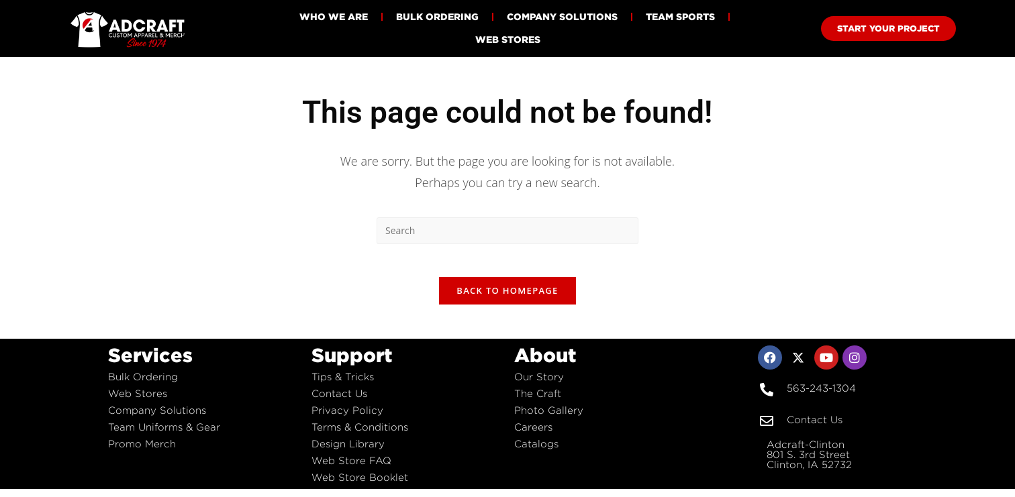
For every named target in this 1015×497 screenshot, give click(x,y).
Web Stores (507, 39)
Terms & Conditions (359, 435)
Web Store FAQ (351, 468)
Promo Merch (142, 452)
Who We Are (333, 16)
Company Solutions (562, 16)
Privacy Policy (347, 418)
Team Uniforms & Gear (164, 435)
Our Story (539, 385)
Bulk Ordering (437, 16)
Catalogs (536, 452)
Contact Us (339, 401)
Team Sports (680, 16)
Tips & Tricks (342, 385)
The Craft (537, 401)
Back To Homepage (507, 298)
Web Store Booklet (359, 485)
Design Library (348, 452)
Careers (533, 435)
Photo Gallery (548, 418)
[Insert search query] (507, 230)
